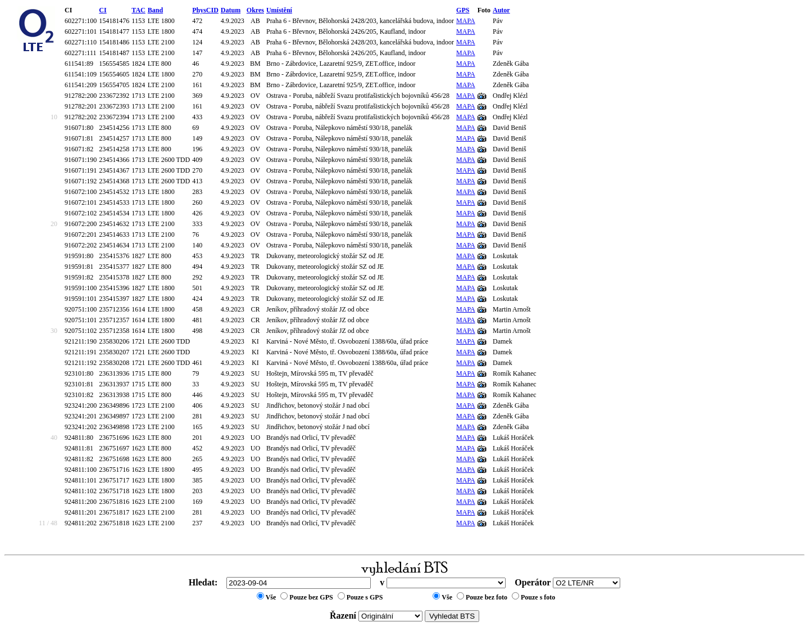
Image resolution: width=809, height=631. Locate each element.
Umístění (279, 10)
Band (155, 10)
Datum (230, 10)
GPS (462, 10)
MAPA (465, 21)
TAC (138, 10)
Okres (255, 10)
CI (102, 10)
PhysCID (205, 10)
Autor (501, 10)
